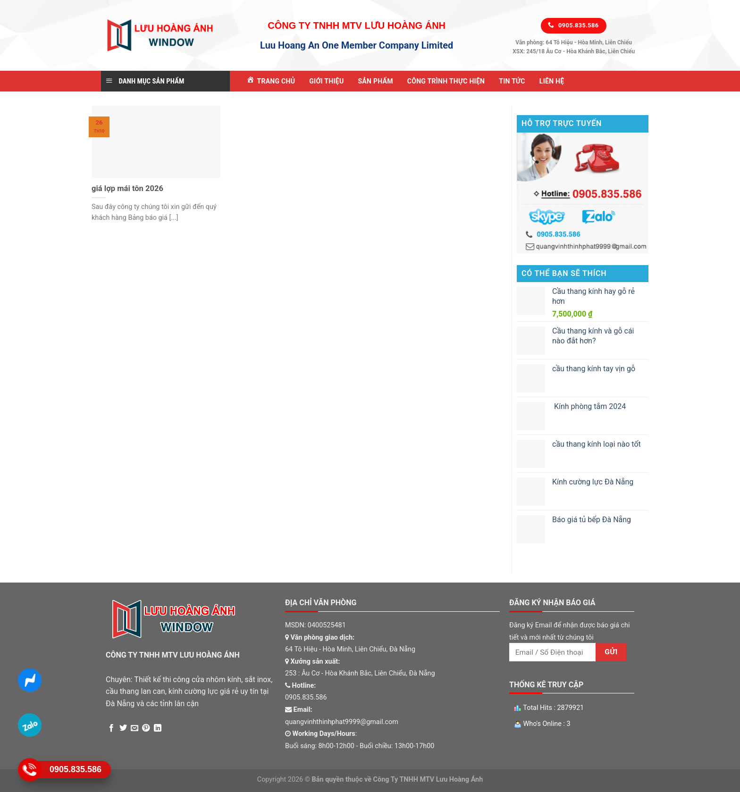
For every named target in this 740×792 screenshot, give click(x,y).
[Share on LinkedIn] (157, 728)
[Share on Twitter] (123, 728)
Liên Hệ (551, 81)
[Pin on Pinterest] (146, 728)
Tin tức (512, 81)
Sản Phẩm (375, 81)
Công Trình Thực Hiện (446, 81)
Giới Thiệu (326, 81)
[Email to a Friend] (134, 728)
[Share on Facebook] (111, 728)
